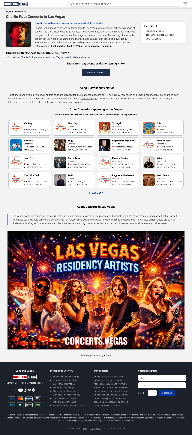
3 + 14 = (142, 393)
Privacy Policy (95, 428)
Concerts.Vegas (89, 98)
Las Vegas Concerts (35, 223)
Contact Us (12, 382)
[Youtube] (20, 391)
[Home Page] (16, 4)
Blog (85, 428)
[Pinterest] (33, 390)
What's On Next (96, 72)
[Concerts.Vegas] (25, 377)
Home (8, 12)
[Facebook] (16, 390)
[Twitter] (29, 390)
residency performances (95, 216)
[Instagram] (25, 390)
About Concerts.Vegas (32, 382)
